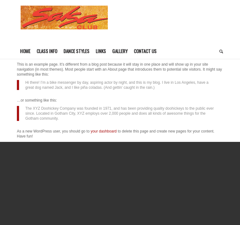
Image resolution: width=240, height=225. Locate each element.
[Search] (219, 51)
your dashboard (104, 131)
